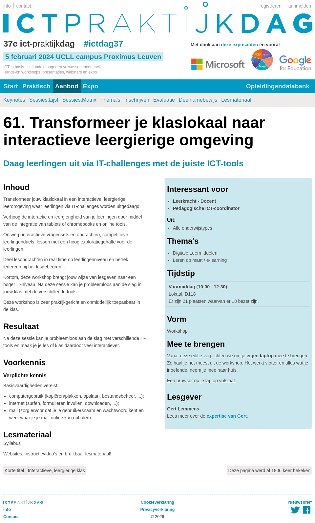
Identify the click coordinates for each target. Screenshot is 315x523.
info (7, 6)
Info (7, 509)
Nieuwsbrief (300, 502)
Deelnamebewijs (198, 100)
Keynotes (14, 100)
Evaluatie (164, 100)
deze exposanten (239, 44)
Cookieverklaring (157, 502)
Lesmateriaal (236, 100)
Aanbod (66, 86)
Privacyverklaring (157, 509)
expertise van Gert (227, 416)
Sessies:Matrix (79, 100)
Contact (11, 516)
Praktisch (36, 86)
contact (23, 6)
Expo (90, 86)
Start (11, 86)
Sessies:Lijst (43, 100)
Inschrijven (136, 100)
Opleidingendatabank (277, 86)
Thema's (110, 100)
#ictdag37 (103, 44)
